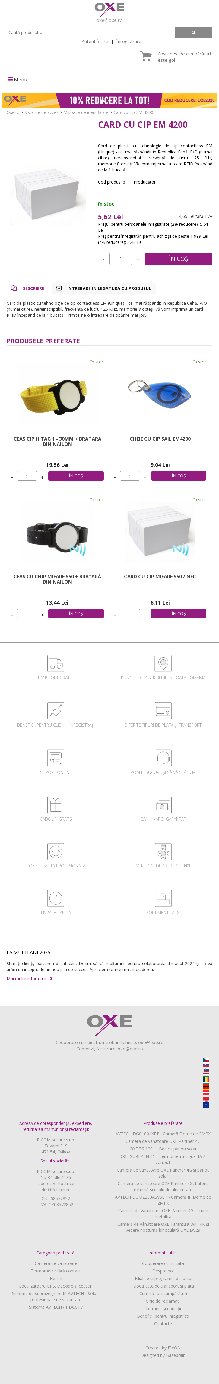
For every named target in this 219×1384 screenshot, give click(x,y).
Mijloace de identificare (86, 112)
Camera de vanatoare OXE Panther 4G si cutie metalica (163, 1213)
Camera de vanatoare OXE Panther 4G (163, 1141)
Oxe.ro (13, 112)
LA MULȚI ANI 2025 (28, 952)
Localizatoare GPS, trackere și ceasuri (56, 1286)
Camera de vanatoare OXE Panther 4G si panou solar (163, 1173)
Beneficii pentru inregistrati (163, 1316)
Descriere (27, 288)
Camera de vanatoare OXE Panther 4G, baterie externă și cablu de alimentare (163, 1186)
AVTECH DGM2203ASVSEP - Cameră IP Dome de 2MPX (163, 1200)
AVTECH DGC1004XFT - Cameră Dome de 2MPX (163, 1134)
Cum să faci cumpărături (163, 1293)
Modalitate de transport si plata (163, 1286)
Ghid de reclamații (163, 1301)
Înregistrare (128, 41)
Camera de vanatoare (56, 1263)
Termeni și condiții (163, 1308)
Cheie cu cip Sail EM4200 (160, 439)
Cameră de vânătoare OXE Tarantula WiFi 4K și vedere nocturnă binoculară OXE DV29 (163, 1227)
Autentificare (95, 41)
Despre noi (163, 1271)
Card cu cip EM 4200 (133, 112)
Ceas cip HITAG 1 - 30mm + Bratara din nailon (57, 442)
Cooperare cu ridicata (163, 1263)
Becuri (56, 1278)
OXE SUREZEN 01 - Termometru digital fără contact (163, 1159)
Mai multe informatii (30, 978)
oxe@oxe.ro (109, 20)
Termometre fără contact (56, 1271)
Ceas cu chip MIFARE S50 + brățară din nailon (57, 579)
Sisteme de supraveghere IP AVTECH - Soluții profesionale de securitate (56, 1296)
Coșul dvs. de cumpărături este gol (184, 57)
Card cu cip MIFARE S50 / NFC (160, 576)
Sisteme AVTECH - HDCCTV (56, 1307)
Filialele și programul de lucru (163, 1278)
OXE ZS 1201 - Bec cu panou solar (163, 1149)
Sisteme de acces (41, 112)
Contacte (163, 1323)
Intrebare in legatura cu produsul (103, 288)
